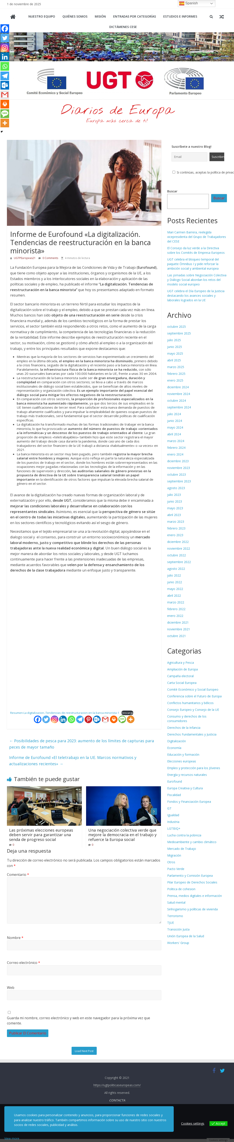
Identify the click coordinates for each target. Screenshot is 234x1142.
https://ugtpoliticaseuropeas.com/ (117, 1085)
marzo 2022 (175, 602)
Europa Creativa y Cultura (185, 788)
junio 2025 (174, 347)
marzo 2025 (175, 367)
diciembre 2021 (178, 622)
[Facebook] (37, 719)
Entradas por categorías (134, 16)
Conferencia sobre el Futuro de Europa (194, 696)
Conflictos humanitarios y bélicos (190, 703)
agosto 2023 (176, 488)
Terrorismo (175, 916)
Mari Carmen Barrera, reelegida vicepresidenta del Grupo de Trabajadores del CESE (196, 236)
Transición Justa (178, 929)
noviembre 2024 (178, 394)
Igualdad (173, 815)
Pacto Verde (175, 869)
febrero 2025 (176, 374)
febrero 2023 (176, 528)
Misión (100, 16)
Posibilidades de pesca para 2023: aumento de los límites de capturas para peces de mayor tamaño (81, 744)
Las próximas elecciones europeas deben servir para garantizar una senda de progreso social (41, 834)
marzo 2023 (175, 521)
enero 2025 (175, 380)
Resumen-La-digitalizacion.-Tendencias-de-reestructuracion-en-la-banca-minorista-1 (64, 713)
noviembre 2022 (178, 548)
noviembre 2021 (178, 629)
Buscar (172, 191)
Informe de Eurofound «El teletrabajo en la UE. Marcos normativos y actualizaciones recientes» (72, 760)
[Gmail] (105, 719)
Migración (174, 855)
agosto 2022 (176, 569)
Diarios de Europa (117, 110)
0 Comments (48, 258)
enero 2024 (175, 454)
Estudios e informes (180, 16)
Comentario (18, 874)
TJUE (170, 923)
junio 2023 (174, 501)
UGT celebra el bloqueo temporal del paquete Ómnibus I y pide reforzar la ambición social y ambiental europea (193, 263)
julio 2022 (174, 575)
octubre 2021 (176, 636)
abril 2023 (174, 515)
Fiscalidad (174, 795)
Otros (171, 862)
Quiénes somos (74, 16)
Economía (174, 748)
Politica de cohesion (181, 889)
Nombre (15, 937)
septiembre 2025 (179, 333)
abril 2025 (174, 360)
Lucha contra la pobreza (184, 835)
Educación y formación (183, 754)
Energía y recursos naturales (187, 775)
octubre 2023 (176, 474)
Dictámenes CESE (123, 27)
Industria (173, 822)
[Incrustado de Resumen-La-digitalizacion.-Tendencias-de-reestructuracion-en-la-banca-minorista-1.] (84, 642)
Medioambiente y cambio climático (191, 842)
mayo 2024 (175, 427)
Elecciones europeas (181, 761)
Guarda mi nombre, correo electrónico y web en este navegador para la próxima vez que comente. (78, 1021)
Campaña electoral (180, 676)
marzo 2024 (175, 441)
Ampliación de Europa (182, 669)
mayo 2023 (175, 508)
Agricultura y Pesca (180, 662)
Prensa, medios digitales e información (194, 896)
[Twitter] (46, 719)
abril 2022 (174, 595)
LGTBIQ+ (173, 828)
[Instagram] (54, 719)
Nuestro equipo (41, 16)
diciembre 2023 (178, 461)
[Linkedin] (63, 719)
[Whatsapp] (71, 719)
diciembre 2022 (178, 542)
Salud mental (176, 902)
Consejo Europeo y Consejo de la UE (193, 710)
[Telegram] (80, 719)
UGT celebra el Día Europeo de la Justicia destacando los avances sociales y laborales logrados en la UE (195, 295)
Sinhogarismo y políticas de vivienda (192, 909)
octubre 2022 (176, 555)
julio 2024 (174, 414)
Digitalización (176, 741)
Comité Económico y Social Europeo (192, 689)
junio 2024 (174, 421)
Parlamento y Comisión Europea (190, 875)
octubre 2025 (176, 326)
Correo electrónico (23, 962)
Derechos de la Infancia (183, 728)
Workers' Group (178, 943)
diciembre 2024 (178, 387)
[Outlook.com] (97, 719)
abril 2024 (174, 434)
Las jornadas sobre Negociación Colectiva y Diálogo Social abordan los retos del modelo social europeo (196, 279)
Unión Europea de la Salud (185, 936)
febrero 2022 (176, 609)
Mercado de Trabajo (181, 849)
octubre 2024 (176, 400)
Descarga (127, 713)
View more (11, 1138)
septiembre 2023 (179, 481)
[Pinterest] (88, 719)
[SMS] (122, 719)
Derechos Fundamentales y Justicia (191, 734)
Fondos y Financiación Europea (189, 802)
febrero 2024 (176, 448)
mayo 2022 (175, 589)
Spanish (188, 3)
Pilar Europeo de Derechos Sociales (192, 882)
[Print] (114, 719)
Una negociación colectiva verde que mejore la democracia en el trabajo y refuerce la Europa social (122, 834)
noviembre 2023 (178, 468)
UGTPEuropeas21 (25, 258)
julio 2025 (174, 340)
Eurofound (174, 781)
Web (10, 987)
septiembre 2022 (179, 562)
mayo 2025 (175, 353)
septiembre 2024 (179, 407)
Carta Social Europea (181, 683)
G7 (169, 808)
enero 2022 (175, 616)
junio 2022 (174, 582)
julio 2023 (174, 495)
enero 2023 (175, 535)
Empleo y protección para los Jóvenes (193, 768)
